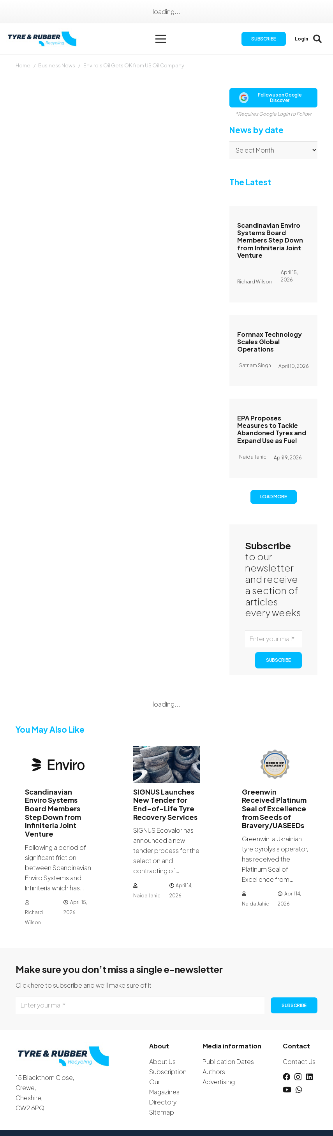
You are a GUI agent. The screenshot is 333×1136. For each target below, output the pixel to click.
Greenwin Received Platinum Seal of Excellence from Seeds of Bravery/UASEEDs (274, 808)
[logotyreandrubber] (43, 39)
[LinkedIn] (309, 1076)
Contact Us (299, 1061)
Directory (162, 1102)
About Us (162, 1061)
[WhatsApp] (299, 1089)
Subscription (168, 1071)
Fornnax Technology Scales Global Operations (269, 341)
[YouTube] (287, 1089)
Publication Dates (228, 1061)
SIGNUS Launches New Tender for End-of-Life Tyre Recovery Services (165, 804)
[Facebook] (286, 1076)
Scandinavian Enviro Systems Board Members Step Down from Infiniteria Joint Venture (270, 240)
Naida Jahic (146, 895)
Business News (56, 65)
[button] (160, 39)
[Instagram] (297, 1077)
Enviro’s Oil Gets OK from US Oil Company (133, 65)
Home (23, 65)
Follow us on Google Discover (270, 97)
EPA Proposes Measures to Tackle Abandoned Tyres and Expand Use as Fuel (271, 429)
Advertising (219, 1082)
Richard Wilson (34, 917)
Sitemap (161, 1112)
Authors (214, 1071)
